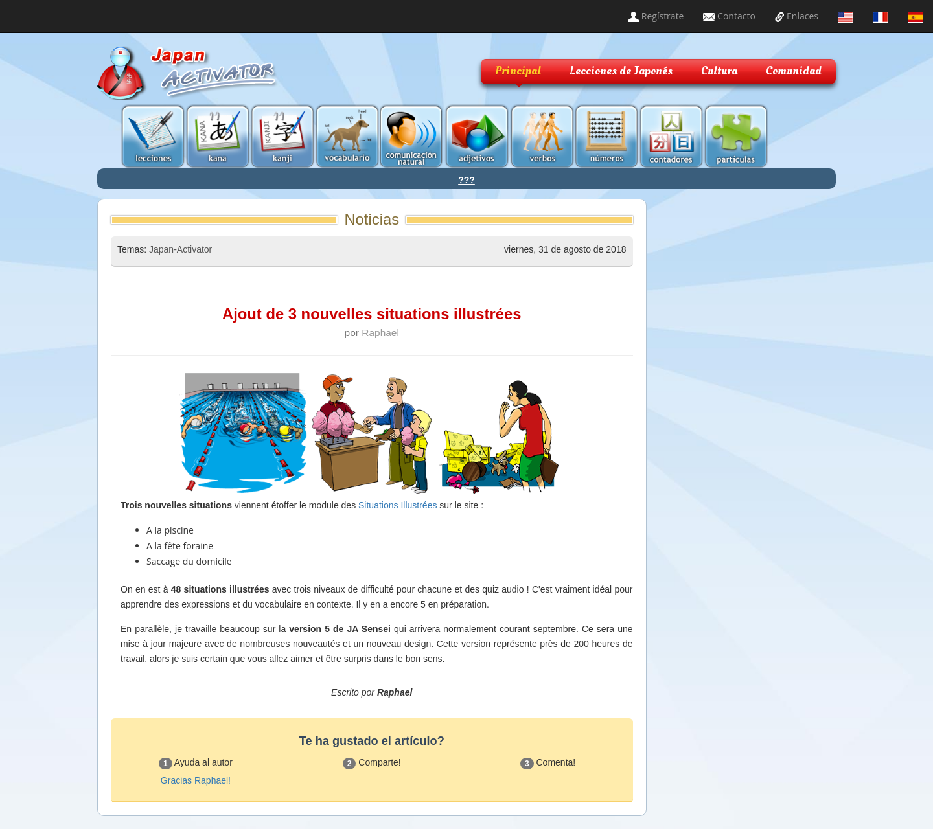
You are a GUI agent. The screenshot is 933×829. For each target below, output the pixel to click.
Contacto (729, 16)
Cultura (719, 71)
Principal (518, 71)
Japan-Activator (180, 249)
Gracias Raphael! (196, 780)
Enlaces (796, 16)
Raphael (380, 332)
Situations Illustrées (397, 505)
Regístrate (656, 16)
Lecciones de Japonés (621, 71)
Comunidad (794, 71)
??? (466, 180)
